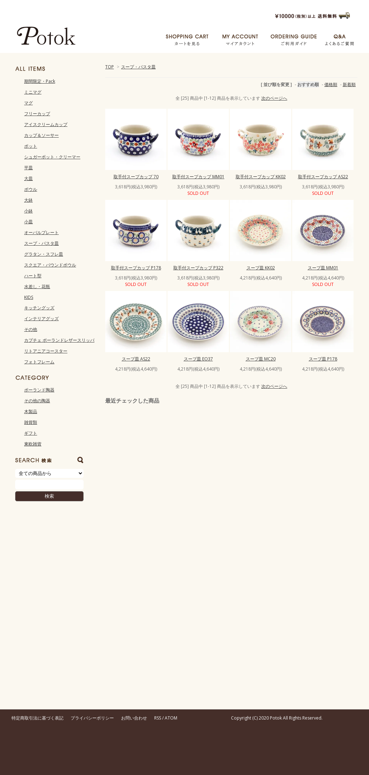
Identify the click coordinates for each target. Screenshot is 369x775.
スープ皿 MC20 (261, 359)
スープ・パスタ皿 (138, 67)
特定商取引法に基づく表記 (37, 718)
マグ (28, 103)
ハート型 (32, 276)
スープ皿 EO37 (198, 359)
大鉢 (28, 200)
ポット (30, 146)
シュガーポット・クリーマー (52, 157)
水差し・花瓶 (37, 286)
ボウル (30, 189)
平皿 (28, 168)
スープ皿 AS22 (136, 359)
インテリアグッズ (41, 318)
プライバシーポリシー (92, 718)
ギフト (30, 433)
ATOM (171, 718)
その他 (30, 329)
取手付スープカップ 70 (136, 177)
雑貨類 (30, 422)
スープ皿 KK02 (260, 268)
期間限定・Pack (39, 81)
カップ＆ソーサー (41, 135)
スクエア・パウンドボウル (50, 265)
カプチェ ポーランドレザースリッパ (59, 340)
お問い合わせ (134, 718)
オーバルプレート (41, 232)
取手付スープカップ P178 (136, 268)
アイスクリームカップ (45, 124)
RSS (157, 718)
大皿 (28, 178)
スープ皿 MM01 (323, 268)
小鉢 (28, 211)
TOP (109, 67)
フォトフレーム (39, 362)
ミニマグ (32, 92)
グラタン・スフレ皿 (43, 254)
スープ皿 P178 (323, 359)
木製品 (30, 411)
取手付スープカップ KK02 (261, 177)
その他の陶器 (37, 401)
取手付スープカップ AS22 (323, 177)
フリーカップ (37, 114)
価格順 (330, 84)
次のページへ (274, 98)
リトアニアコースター (45, 351)
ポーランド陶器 (39, 390)
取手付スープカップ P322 (198, 268)
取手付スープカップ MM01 (198, 177)
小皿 (28, 222)
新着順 (349, 84)
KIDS (28, 297)
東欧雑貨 (32, 444)
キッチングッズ (39, 308)
